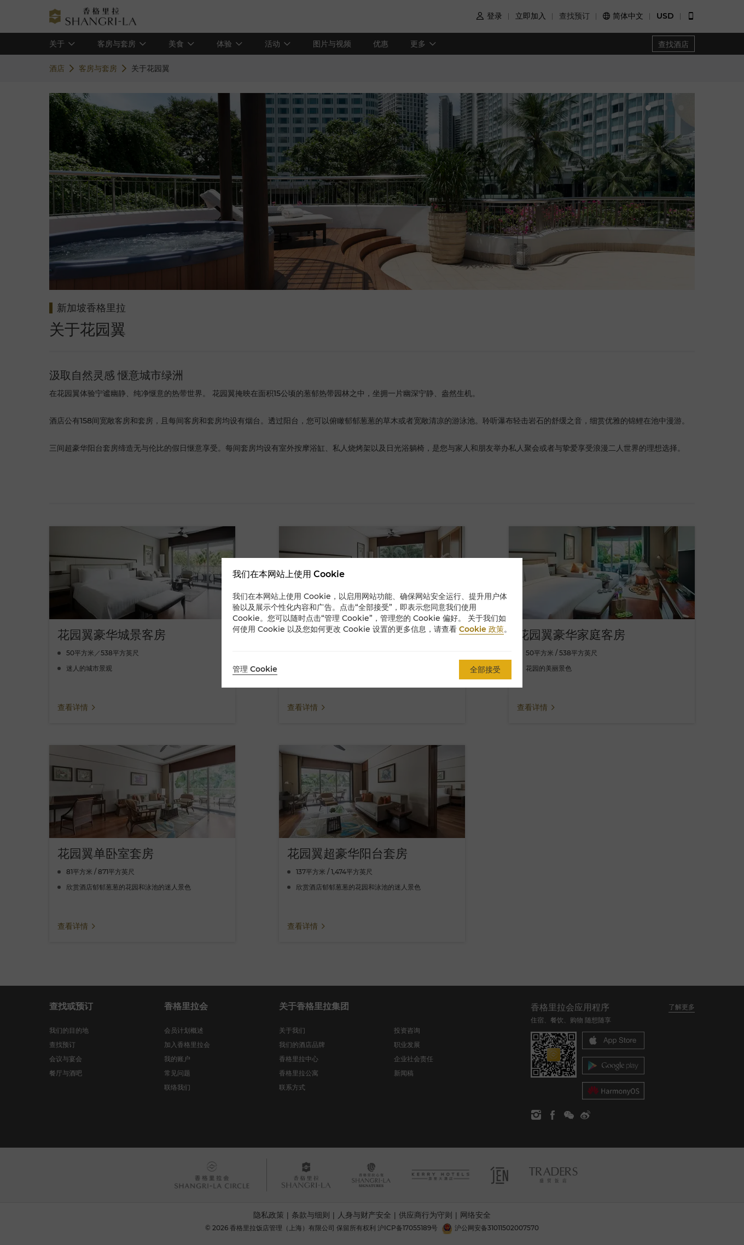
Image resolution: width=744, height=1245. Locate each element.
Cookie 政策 (481, 629)
